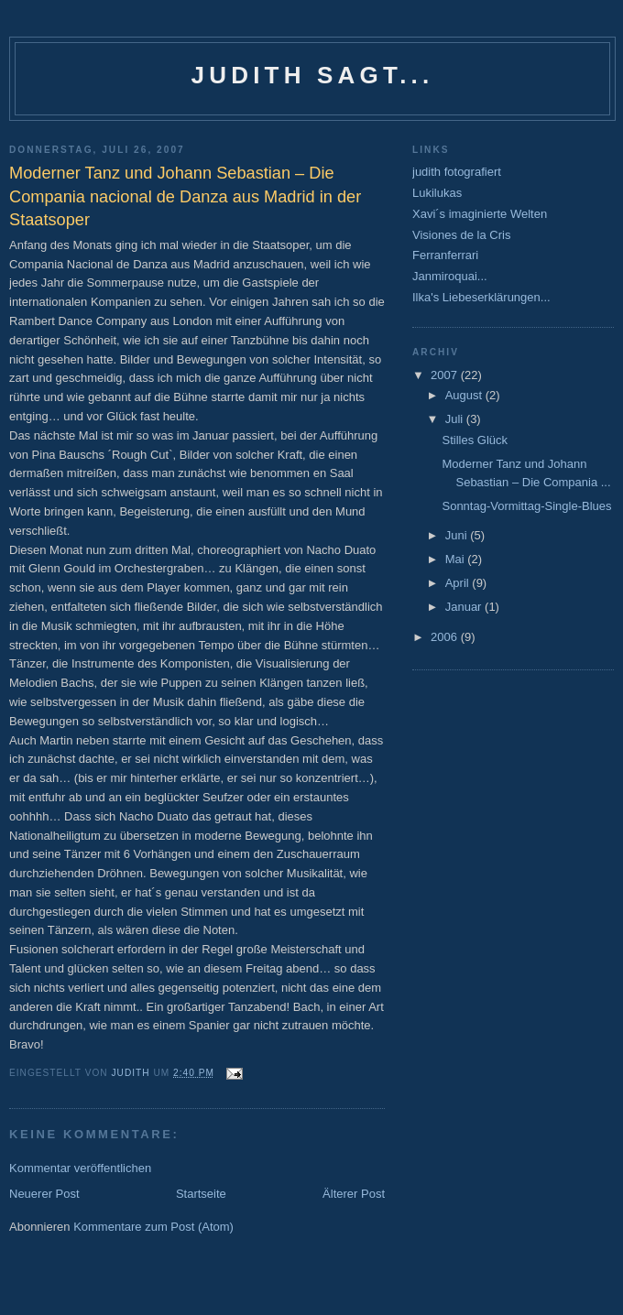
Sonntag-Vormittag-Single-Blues (526, 506)
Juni (457, 535)
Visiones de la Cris (461, 235)
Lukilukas (437, 193)
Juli (455, 419)
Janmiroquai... (449, 276)
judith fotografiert (456, 172)
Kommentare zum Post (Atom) (153, 1226)
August (465, 395)
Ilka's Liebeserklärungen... (481, 297)
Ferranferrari (445, 255)
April (459, 583)
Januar (465, 607)
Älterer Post (353, 1194)
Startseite (201, 1194)
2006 (446, 637)
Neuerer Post (44, 1194)
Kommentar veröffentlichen (80, 1168)
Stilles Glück (475, 440)
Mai (456, 559)
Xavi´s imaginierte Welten (479, 214)
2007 (446, 375)
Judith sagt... (312, 75)
